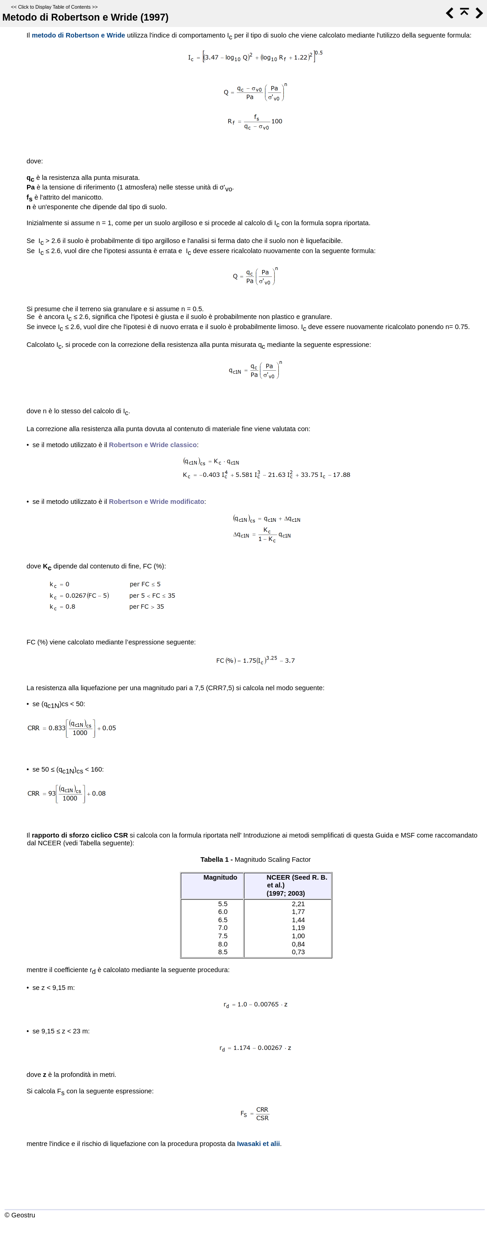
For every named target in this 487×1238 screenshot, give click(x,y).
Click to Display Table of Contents (54, 7)
